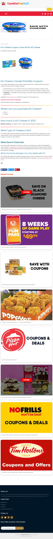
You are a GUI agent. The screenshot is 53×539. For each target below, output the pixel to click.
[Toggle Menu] (6, 13)
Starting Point (4, 502)
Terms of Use (29, 536)
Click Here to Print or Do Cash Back (11, 100)
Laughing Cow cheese (16, 147)
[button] (4, 169)
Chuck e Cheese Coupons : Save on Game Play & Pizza (14, 247)
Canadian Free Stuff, (25, 534)
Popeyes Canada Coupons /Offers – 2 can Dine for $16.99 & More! (16, 322)
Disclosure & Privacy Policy (7, 509)
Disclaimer (3, 506)
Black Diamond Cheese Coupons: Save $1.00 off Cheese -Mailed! (16, 209)
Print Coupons (11, 97)
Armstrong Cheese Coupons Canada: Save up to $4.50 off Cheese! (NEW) (18, 284)
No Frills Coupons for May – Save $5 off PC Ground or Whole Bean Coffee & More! (20, 435)
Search (49, 9)
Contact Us (3, 504)
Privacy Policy (23, 536)
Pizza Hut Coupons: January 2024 (9, 359)
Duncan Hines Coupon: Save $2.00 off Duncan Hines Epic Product (16, 397)
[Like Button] (2, 163)
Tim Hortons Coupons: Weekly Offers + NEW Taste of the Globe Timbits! (17, 472)
